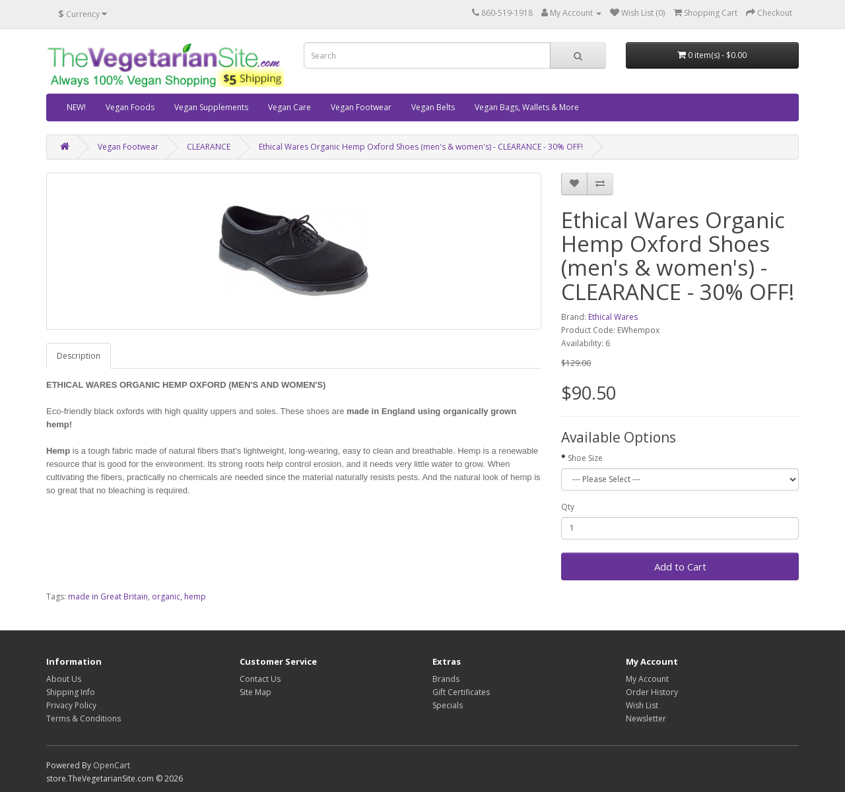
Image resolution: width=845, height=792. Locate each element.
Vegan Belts (433, 107)
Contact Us (260, 679)
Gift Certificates (461, 692)
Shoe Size (585, 458)
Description (78, 355)
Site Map (255, 692)
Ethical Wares (613, 316)
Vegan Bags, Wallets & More (527, 107)
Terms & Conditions (83, 718)
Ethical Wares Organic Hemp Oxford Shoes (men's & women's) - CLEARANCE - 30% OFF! (421, 146)
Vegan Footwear (361, 107)
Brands (445, 679)
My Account (647, 679)
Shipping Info (70, 692)
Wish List (642, 705)
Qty (567, 506)
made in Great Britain (108, 596)
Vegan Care (289, 107)
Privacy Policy (71, 705)
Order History (652, 692)
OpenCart (111, 765)
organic (166, 596)
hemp (195, 596)
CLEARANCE (208, 146)
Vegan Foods (130, 107)
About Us (63, 679)
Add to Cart (680, 566)
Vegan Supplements (211, 107)
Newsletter (646, 718)
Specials (447, 705)
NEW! (76, 107)
